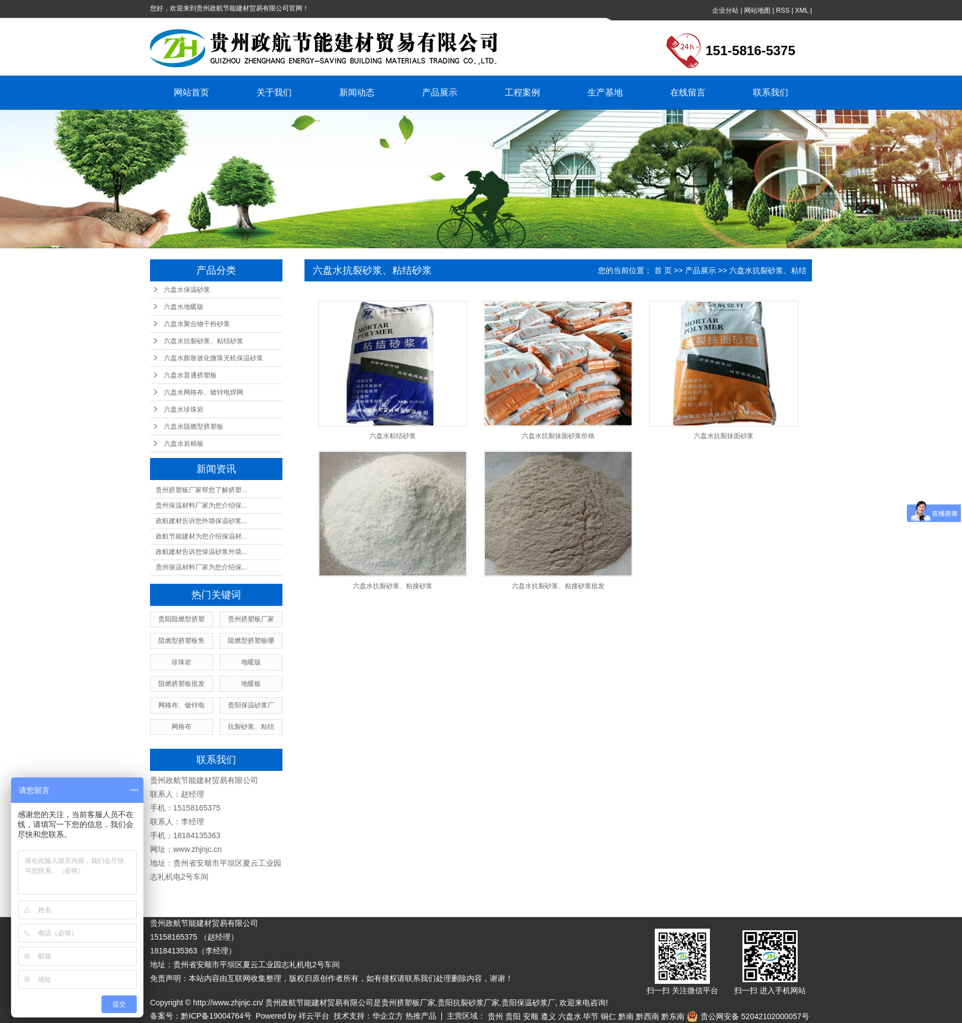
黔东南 (673, 1016)
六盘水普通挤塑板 (190, 375)
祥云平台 (313, 1015)
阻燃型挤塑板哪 (251, 640)
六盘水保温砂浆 (187, 290)
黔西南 (647, 1016)
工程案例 (522, 92)
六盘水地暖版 (184, 307)
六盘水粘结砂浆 (393, 436)
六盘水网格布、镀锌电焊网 (203, 392)
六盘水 (569, 1016)
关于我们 (274, 92)
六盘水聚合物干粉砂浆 (197, 324)
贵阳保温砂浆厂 (251, 705)
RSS (783, 10)
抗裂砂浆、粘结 (251, 727)
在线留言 (688, 92)
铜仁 (608, 1016)
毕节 (590, 1016)
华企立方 (387, 1015)
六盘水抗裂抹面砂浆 (723, 436)
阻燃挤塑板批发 (181, 684)
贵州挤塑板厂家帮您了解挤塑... (201, 490)
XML (801, 10)
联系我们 (770, 92)
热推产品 (420, 1015)
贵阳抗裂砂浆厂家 (468, 1002)
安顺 (530, 1016)
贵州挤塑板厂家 (251, 619)
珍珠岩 (181, 662)
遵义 (548, 1016)
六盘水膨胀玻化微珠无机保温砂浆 (213, 358)
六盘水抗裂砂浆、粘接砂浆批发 (558, 586)
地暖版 (251, 662)
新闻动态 (357, 92)
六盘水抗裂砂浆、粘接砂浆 (392, 586)
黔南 (626, 1016)
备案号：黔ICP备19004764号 (201, 1015)
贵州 (495, 1016)
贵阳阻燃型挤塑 (181, 619)
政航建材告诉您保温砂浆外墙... (201, 552)
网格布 (181, 727)
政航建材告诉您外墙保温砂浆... (201, 521)
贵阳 (513, 1016)
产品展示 (439, 92)
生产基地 (605, 92)
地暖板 (251, 684)
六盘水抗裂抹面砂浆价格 (558, 436)
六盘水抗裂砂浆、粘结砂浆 (203, 341)
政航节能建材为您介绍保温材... (201, 536)
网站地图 (757, 10)
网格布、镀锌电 (181, 705)
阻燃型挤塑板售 (181, 640)
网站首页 (191, 92)
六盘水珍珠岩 (184, 409)
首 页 (663, 270)
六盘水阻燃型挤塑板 (193, 426)
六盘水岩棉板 (184, 443)
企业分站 (725, 10)
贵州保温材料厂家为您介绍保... (201, 505)
